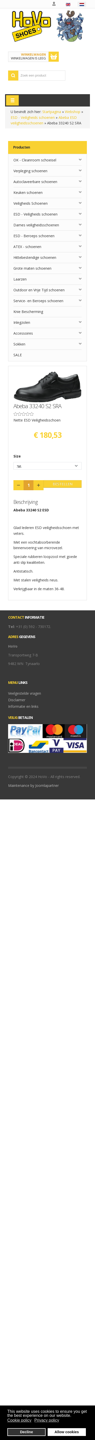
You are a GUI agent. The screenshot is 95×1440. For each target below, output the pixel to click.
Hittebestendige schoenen (34, 257)
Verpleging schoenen (30, 170)
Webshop (72, 111)
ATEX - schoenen (27, 246)
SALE (17, 355)
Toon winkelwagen (54, 57)
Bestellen (62, 483)
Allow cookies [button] (66, 1432)
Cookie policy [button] (19, 1420)
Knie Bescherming (28, 311)
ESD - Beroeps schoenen (33, 235)
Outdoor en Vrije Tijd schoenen (39, 290)
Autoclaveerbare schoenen (35, 181)
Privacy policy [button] (46, 1420)
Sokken (19, 344)
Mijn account (54, 4)
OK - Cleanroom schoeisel (34, 160)
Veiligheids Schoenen (30, 203)
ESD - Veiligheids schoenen (33, 117)
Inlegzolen (21, 322)
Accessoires (23, 333)
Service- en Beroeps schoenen (38, 300)
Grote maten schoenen (32, 268)
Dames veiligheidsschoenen (36, 225)
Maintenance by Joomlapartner (33, 785)
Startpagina (51, 111)
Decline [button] (26, 1432)
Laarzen (20, 279)
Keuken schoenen (28, 192)
